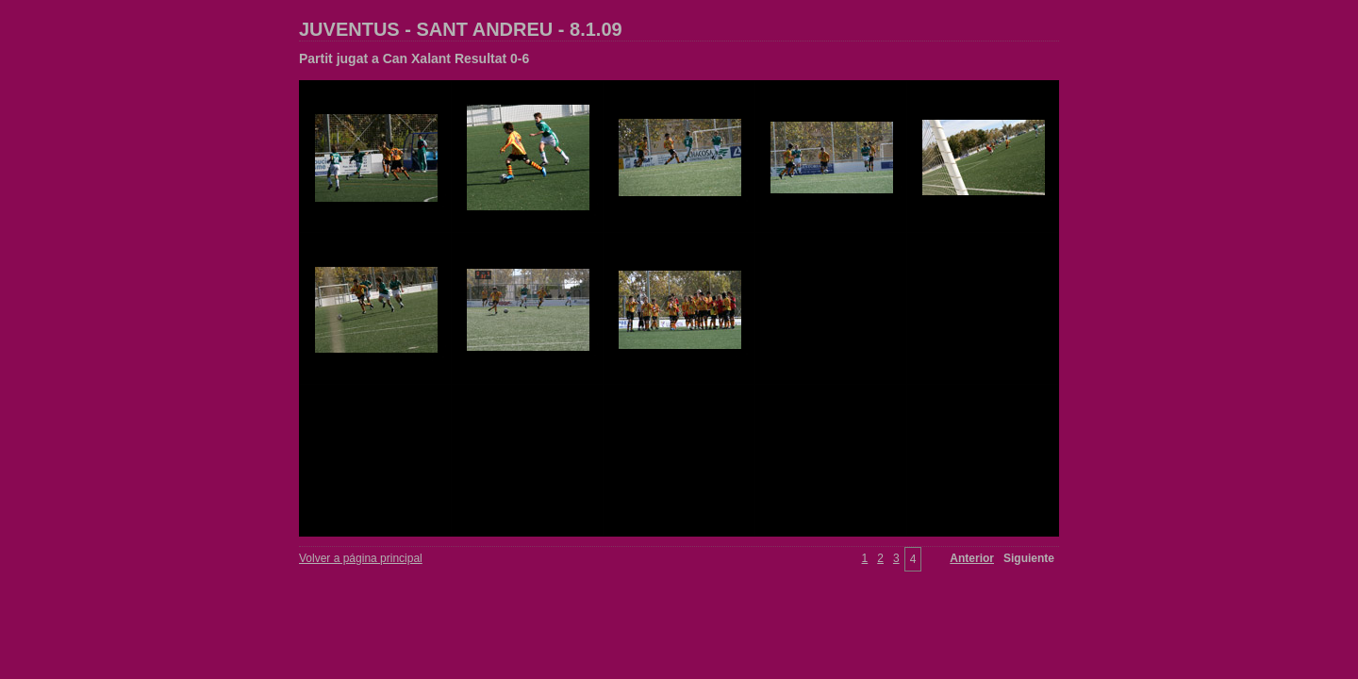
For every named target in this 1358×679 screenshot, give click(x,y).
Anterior (972, 558)
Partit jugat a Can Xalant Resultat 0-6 (414, 58)
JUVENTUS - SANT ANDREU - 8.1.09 (460, 29)
